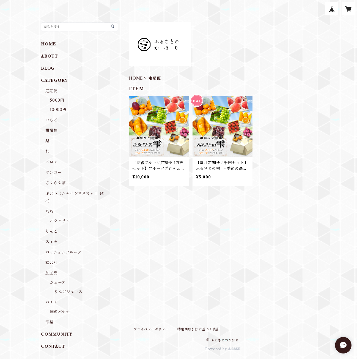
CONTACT (53, 346)
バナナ (51, 302)
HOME (136, 78)
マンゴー (53, 172)
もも (49, 211)
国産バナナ (60, 311)
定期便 (51, 90)
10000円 (58, 109)
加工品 (51, 273)
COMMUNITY (56, 334)
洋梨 (49, 322)
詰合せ (51, 262)
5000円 (57, 100)
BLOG (48, 68)
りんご (51, 231)
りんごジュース (68, 291)
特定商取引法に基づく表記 (198, 329)
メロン (51, 161)
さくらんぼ (55, 182)
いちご (51, 120)
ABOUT (49, 56)
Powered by (222, 349)
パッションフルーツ (63, 252)
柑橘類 (51, 130)
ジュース (58, 282)
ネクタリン (60, 220)
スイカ (51, 241)
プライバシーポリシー (151, 329)
